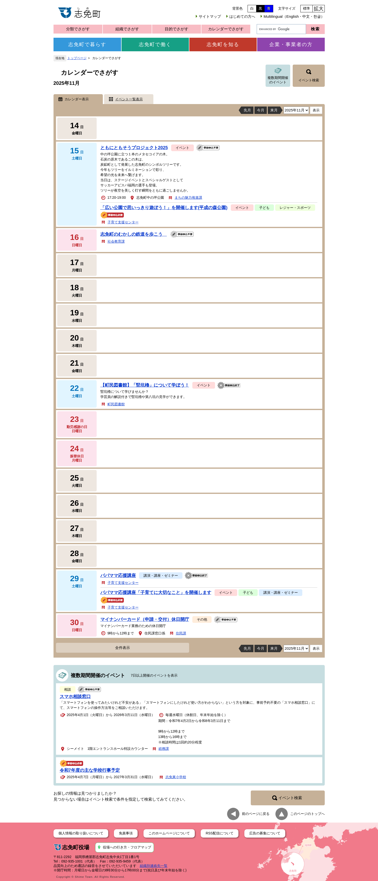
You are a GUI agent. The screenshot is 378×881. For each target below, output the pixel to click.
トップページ (77, 58)
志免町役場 (75, 847)
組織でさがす (127, 29)
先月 (247, 110)
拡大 (319, 8)
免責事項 (126, 833)
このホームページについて (169, 833)
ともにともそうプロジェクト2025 (134, 147)
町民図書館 (116, 404)
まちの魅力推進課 (188, 197)
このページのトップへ (307, 814)
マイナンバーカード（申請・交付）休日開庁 (144, 619)
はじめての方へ (242, 16)
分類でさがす (78, 29)
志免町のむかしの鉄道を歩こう (133, 234)
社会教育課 (116, 241)
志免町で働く (155, 44)
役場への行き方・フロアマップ (127, 847)
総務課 (164, 749)
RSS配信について (220, 833)
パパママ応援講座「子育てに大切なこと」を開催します (155, 592)
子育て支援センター (123, 222)
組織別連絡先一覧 (153, 866)
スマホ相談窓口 (75, 696)
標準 (306, 8)
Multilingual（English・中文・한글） (294, 16)
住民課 (181, 633)
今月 (260, 110)
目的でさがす (176, 29)
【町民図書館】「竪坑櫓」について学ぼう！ (144, 385)
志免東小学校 (175, 777)
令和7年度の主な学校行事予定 (90, 770)
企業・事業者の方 (291, 44)
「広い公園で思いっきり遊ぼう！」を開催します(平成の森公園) (164, 207)
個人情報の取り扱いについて (80, 833)
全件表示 (122, 648)
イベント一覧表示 (129, 99)
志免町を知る (223, 44)
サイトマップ (210, 16)
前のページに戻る (256, 814)
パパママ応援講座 (118, 575)
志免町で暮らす (87, 44)
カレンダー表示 (77, 99)
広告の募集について (264, 833)
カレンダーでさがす (226, 29)
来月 (274, 110)
